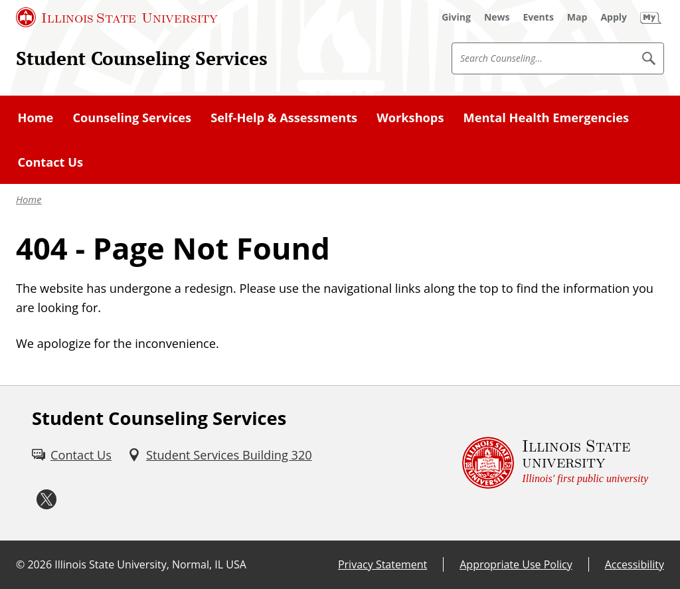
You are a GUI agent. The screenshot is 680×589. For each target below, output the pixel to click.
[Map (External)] (577, 17)
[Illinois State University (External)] (117, 17)
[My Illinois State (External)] (651, 17)
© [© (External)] (20, 564)
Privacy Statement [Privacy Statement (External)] (382, 564)
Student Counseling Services (142, 57)
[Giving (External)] (456, 17)
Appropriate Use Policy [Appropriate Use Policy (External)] (516, 564)
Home (29, 199)
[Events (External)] (538, 17)
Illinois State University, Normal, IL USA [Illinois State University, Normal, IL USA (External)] (150, 564)
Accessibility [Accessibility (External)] (634, 564)
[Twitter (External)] (46, 500)
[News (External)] (497, 17)
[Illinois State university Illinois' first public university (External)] (555, 463)
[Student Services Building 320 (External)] (220, 455)
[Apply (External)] (614, 17)
